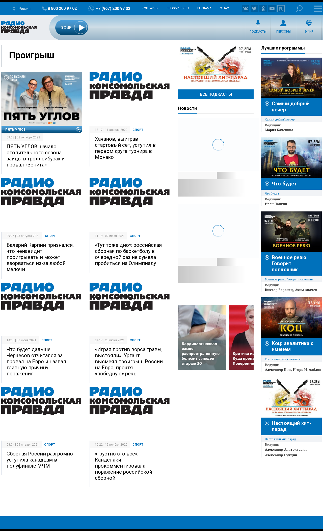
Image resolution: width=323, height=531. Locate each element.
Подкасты (258, 31)
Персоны (283, 31)
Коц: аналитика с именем (283, 359)
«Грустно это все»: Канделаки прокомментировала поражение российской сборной (123, 466)
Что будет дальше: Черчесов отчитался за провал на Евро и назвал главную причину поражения (36, 361)
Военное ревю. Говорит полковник (290, 263)
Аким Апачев (306, 289)
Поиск (299, 8)
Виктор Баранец (279, 289)
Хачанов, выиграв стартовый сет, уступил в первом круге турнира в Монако (125, 148)
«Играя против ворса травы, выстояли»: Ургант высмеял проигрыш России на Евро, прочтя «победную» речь (129, 361)
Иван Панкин (276, 204)
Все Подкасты (216, 94)
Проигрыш (31, 55)
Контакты (150, 8)
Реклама (204, 8)
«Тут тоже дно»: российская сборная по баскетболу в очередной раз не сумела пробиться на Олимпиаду (128, 254)
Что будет (284, 184)
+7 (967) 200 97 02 (113, 8)
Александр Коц (278, 369)
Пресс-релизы (178, 8)
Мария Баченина (279, 130)
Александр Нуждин (281, 455)
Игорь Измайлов (307, 369)
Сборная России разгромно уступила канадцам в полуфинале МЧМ (40, 460)
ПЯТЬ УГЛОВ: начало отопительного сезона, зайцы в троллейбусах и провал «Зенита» (36, 155)
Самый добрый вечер (279, 119)
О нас (224, 8)
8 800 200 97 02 (62, 8)
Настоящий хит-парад (216, 64)
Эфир (309, 31)
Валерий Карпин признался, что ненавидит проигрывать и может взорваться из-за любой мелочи (40, 257)
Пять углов (15, 129)
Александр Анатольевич (286, 449)
